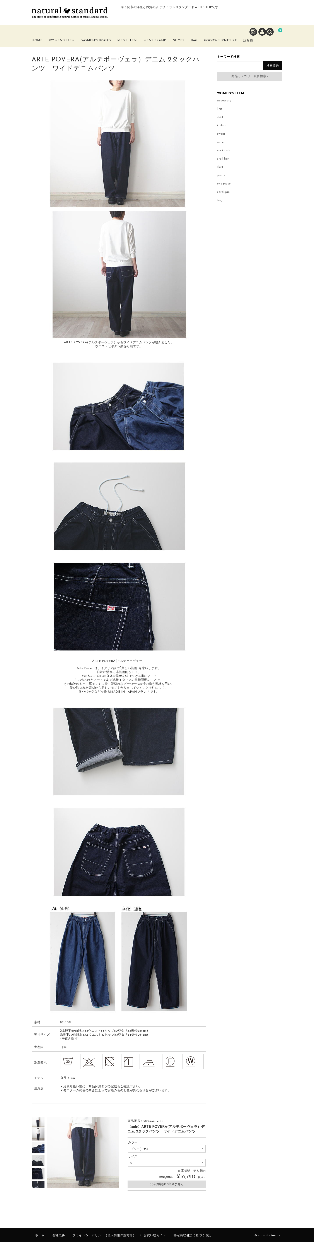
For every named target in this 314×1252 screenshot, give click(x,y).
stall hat (223, 168)
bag (220, 210)
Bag (210, 45)
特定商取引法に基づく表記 (193, 1245)
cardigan (223, 201)
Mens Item (136, 47)
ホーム (40, 1245)
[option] (38, 1131)
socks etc (224, 160)
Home (42, 45)
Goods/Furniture (242, 45)
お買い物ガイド (155, 1245)
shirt (220, 127)
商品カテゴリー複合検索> (249, 86)
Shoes (191, 45)
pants (221, 185)
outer (221, 152)
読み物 (273, 47)
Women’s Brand (104, 47)
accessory (224, 110)
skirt (220, 177)
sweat (221, 143)
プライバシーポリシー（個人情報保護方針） (104, 1245)
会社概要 (58, 1245)
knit (219, 118)
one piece (224, 193)
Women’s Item (69, 47)
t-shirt (221, 135)
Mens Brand (165, 47)
